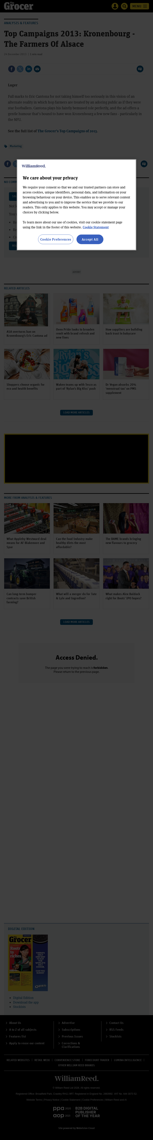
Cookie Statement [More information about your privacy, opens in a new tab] (96, 227)
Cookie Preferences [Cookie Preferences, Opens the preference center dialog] (55, 239)
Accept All (90, 239)
